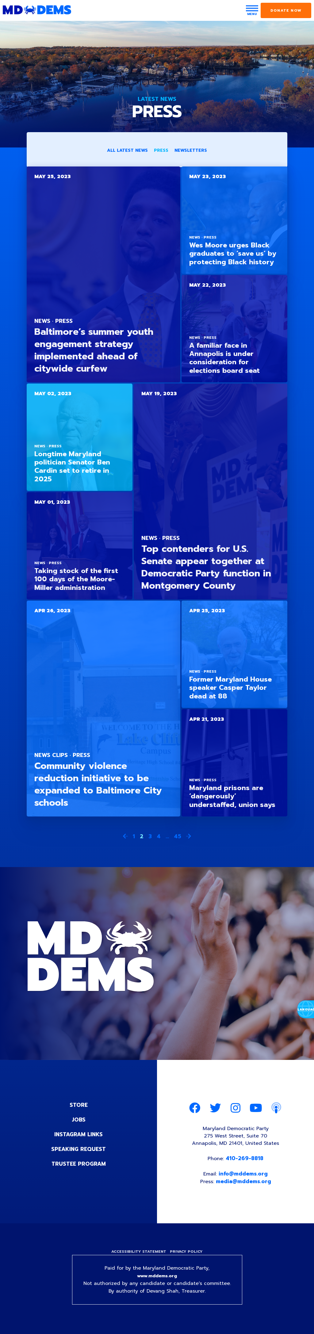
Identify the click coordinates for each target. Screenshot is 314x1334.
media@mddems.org (244, 1184)
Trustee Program (78, 1164)
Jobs (78, 1120)
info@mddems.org (243, 1176)
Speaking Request (78, 1149)
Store (78, 1105)
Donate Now (285, 10)
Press (161, 151)
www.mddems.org (157, 1280)
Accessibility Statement (137, 1255)
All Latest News (127, 151)
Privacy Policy (187, 1255)
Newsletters (190, 151)
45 (177, 837)
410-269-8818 (245, 1160)
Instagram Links (79, 1134)
